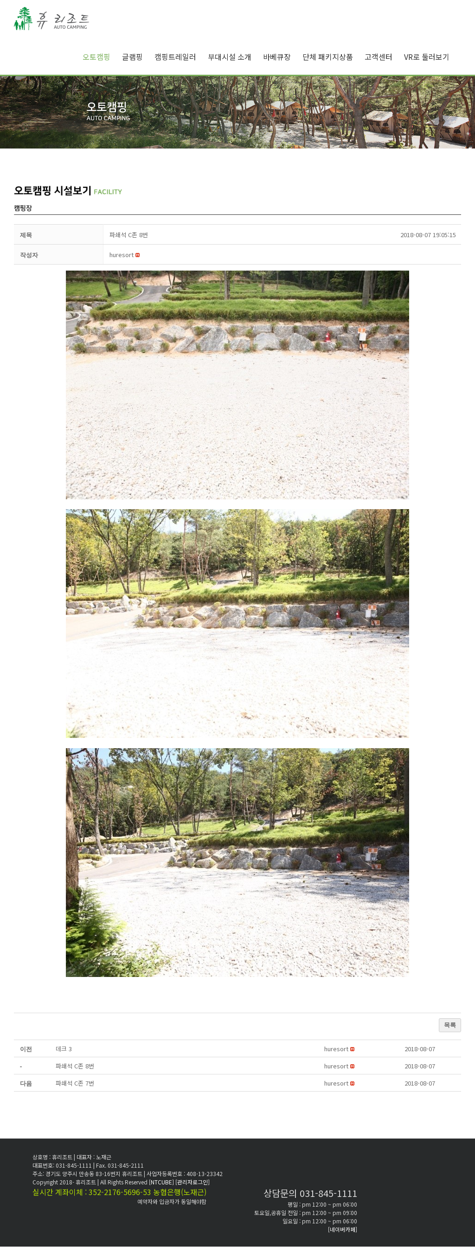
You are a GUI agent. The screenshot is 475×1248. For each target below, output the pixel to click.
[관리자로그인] (192, 1182)
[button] (121, 254)
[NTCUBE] (162, 1182)
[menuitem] (102, 56)
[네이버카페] (342, 1229)
